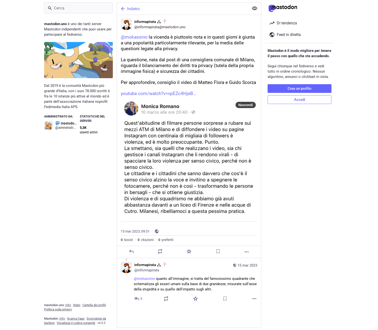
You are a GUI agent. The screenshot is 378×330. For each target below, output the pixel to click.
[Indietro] (182, 9)
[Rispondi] (131, 251)
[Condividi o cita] (160, 251)
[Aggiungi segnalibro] (218, 251)
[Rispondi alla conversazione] (138, 299)
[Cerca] (78, 8)
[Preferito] (189, 251)
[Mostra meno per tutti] (254, 8)
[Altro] (247, 252)
